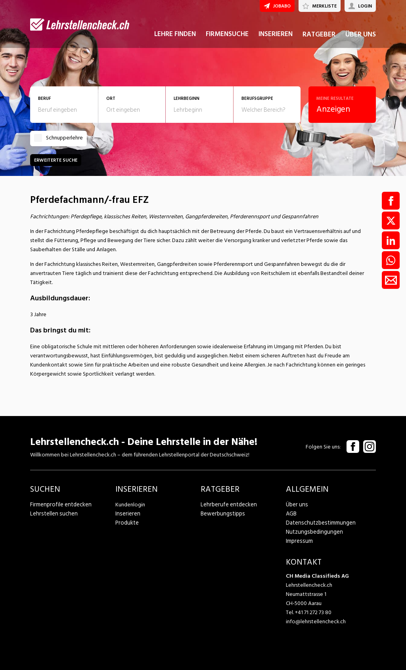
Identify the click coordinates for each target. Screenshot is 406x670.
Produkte (126, 522)
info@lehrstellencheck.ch (316, 621)
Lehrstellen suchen (51, 513)
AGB (291, 513)
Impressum (298, 541)
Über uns (296, 504)
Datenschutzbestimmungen (318, 522)
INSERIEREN (276, 38)
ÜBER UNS (360, 39)
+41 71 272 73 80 (313, 612)
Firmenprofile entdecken (59, 504)
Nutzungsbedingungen (312, 531)
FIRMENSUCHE (227, 38)
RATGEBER (319, 39)
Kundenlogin (130, 504)
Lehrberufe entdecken (227, 504)
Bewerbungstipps (221, 513)
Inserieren (126, 513)
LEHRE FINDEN (175, 38)
